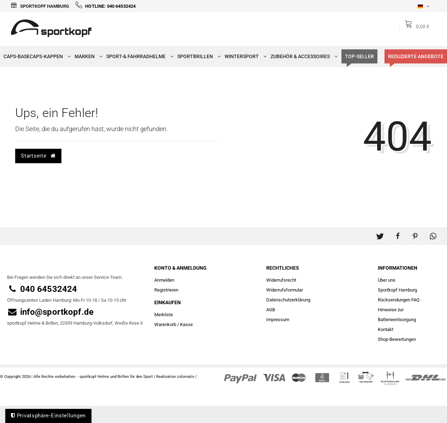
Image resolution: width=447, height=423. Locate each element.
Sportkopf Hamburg (40, 6)
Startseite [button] (38, 156)
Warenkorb (165, 324)
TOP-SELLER (359, 56)
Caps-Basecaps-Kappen (35, 56)
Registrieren (166, 290)
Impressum (277, 319)
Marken (86, 56)
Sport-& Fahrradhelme (138, 56)
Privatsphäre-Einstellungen (48, 415)
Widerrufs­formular (284, 290)
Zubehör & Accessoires (302, 56)
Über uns (386, 280)
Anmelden (164, 280)
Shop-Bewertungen (397, 339)
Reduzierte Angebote (415, 56)
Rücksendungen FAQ (398, 299)
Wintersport (244, 56)
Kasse (186, 324)
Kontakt (385, 329)
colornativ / (187, 376)
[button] (380, 232)
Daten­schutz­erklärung (288, 299)
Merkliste (163, 314)
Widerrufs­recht (281, 280)
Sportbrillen (197, 56)
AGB (270, 309)
